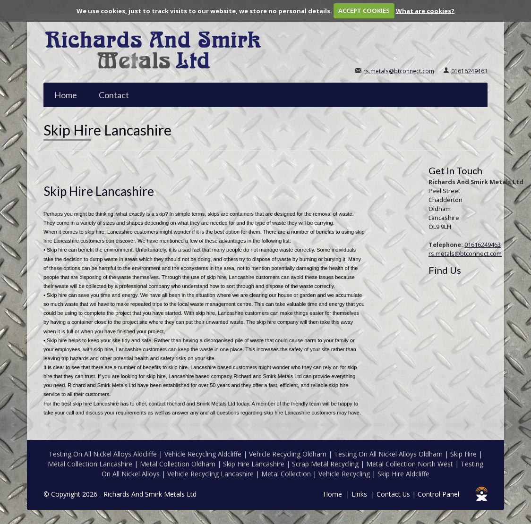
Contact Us (393, 494)
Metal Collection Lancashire (91, 463)
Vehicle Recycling (345, 473)
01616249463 (469, 71)
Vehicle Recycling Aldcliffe (203, 453)
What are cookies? (425, 10)
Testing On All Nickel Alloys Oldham (389, 453)
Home (65, 95)
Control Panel (438, 494)
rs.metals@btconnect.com (398, 71)
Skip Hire (464, 453)
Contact (114, 95)
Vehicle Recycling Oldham (288, 453)
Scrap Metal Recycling (326, 463)
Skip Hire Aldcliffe (403, 473)
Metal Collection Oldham (178, 463)
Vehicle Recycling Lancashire (211, 473)
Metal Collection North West (410, 463)
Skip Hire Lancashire (254, 463)
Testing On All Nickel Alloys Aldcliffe (104, 453)
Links (359, 494)
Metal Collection (287, 473)
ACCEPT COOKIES (364, 10)
